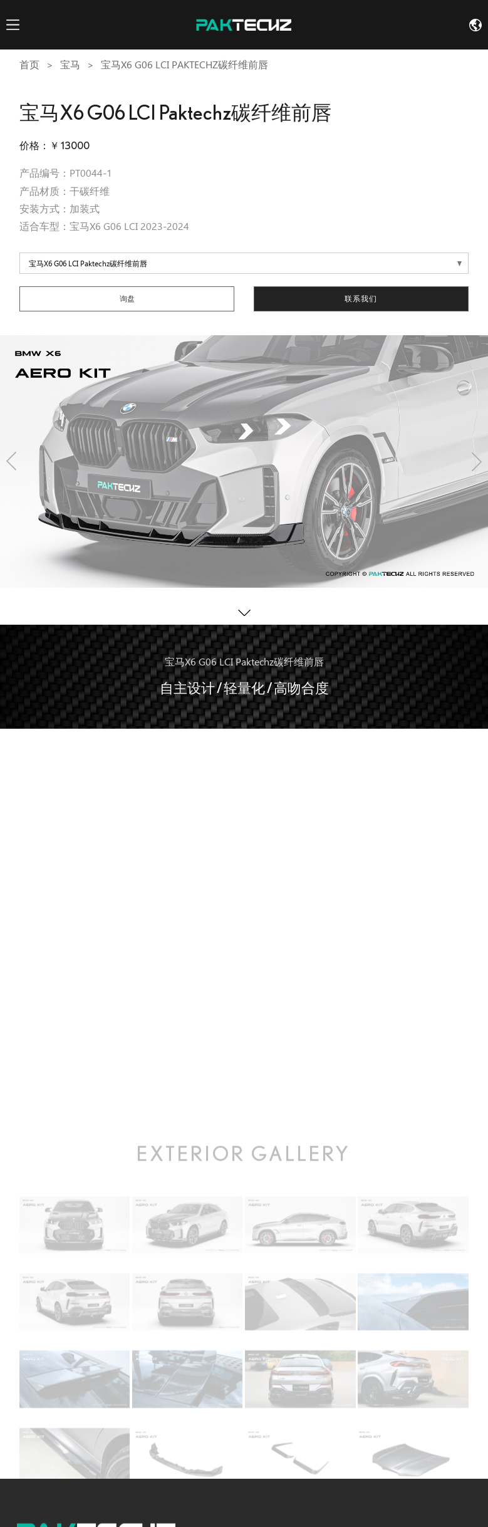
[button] (11, 462)
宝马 (70, 65)
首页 (29, 65)
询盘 (127, 298)
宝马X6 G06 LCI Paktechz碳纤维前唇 (184, 65)
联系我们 (361, 298)
